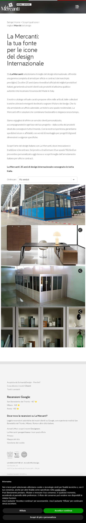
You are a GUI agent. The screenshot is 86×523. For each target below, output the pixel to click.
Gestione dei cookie (16, 443)
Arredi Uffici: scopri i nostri (23, 428)
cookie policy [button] (60, 490)
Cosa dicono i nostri (19, 386)
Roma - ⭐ (13, 408)
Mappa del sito (13, 439)
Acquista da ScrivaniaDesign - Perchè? (23, 382)
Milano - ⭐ (13, 405)
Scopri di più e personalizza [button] (43, 517)
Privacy (10, 435)
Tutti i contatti (13, 389)
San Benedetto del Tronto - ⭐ (22, 401)
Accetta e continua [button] (63, 511)
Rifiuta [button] (23, 511)
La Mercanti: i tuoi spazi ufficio (26, 432)
